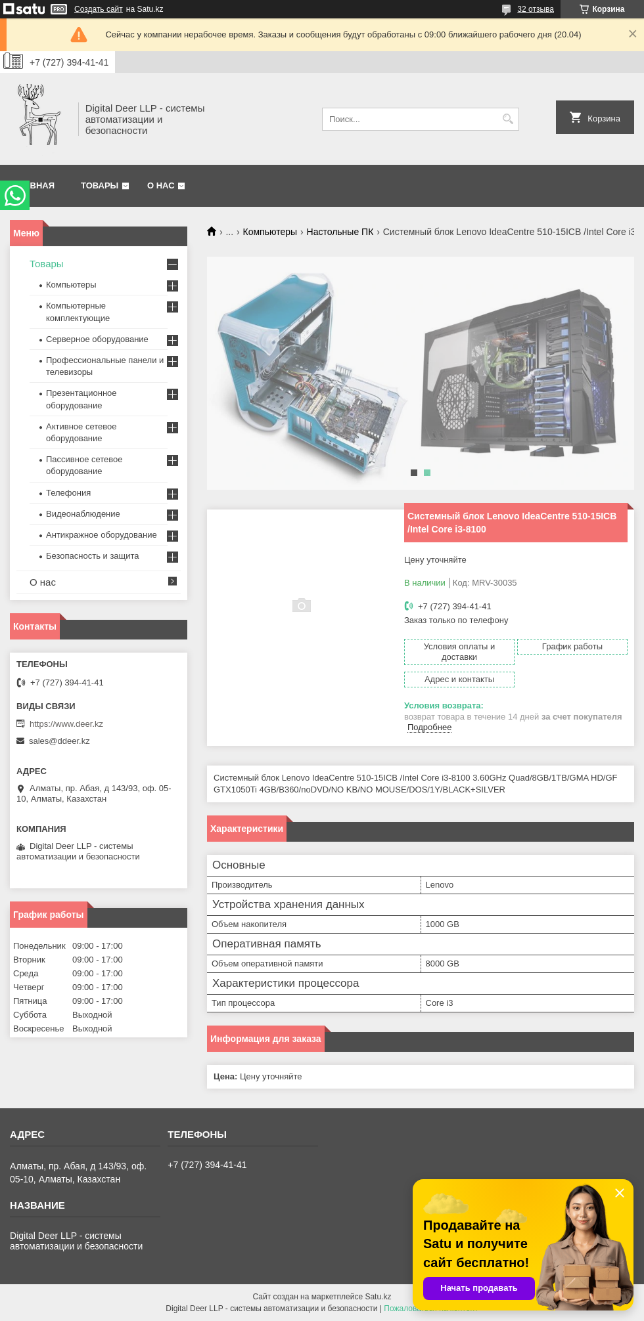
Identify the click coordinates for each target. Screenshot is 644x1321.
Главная (34, 185)
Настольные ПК (340, 232)
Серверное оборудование (97, 339)
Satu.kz (378, 1296)
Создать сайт (98, 9)
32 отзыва (535, 9)
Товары (99, 185)
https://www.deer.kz (66, 724)
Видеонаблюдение (83, 514)
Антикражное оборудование (101, 535)
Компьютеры (270, 232)
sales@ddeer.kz (59, 741)
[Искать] (507, 119)
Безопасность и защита (92, 556)
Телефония (68, 493)
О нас (161, 185)
